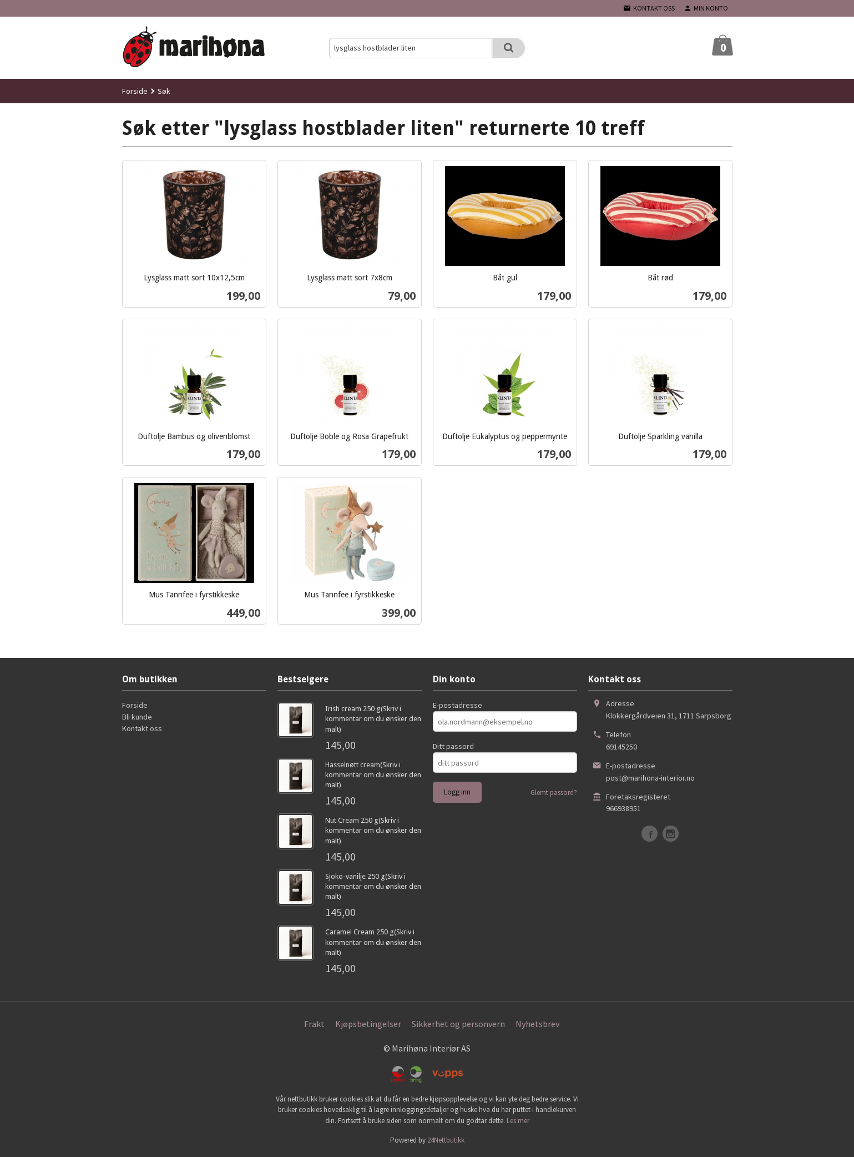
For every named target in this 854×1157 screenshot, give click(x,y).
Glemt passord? (553, 792)
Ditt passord (453, 746)
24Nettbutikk (445, 1140)
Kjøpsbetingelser (368, 1023)
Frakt (314, 1023)
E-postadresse (457, 705)
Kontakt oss (142, 728)
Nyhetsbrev (537, 1023)
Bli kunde (137, 717)
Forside (135, 91)
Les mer (518, 1120)
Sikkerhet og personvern (458, 1023)
